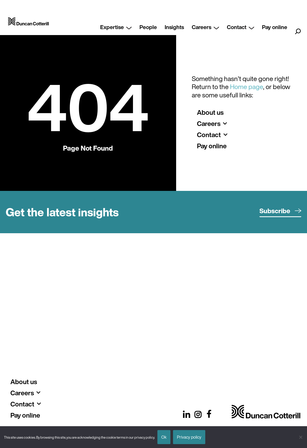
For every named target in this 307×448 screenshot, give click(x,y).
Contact (240, 27)
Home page (246, 86)
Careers (205, 27)
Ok (164, 437)
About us (210, 112)
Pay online (274, 27)
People (148, 27)
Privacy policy (189, 437)
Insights (174, 27)
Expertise (116, 27)
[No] (300, 437)
